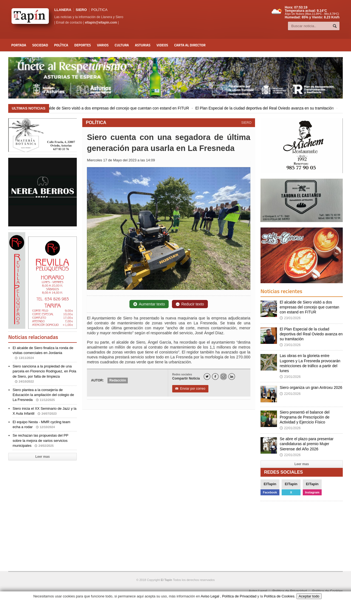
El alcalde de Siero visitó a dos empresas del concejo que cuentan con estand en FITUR (118, 108)
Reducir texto (190, 304)
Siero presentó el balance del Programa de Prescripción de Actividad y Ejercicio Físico (304, 417)
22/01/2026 (290, 394)
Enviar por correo (190, 388)
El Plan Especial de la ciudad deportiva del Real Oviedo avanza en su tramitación (268, 108)
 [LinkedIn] (231, 376)
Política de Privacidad (290, 591)
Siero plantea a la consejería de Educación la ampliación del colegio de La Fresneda (43, 395)
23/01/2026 (290, 318)
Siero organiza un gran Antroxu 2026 (311, 387)
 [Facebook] (215, 376)
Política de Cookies (327, 591)
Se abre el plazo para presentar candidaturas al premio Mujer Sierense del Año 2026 (306, 444)
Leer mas (42, 457)
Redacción (117, 380)
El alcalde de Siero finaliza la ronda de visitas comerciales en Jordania (43, 353)
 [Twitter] (207, 376)
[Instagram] (223, 376)
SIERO (81, 10)
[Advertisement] (41, 493)
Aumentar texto (149, 304)
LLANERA (62, 10)
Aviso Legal (258, 591)
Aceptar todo (309, 596)
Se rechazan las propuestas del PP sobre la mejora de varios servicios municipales (40, 440)
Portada (18, 45)
